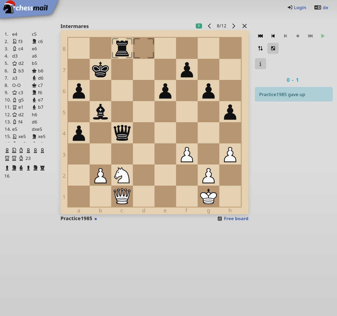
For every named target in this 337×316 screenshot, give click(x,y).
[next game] (233, 26)
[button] (7, 150)
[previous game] (209, 26)
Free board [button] (232, 218)
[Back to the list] (244, 26)
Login (296, 7)
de (321, 7)
